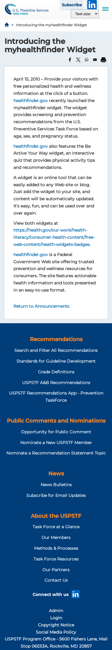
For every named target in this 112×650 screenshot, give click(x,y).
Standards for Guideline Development (56, 361)
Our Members (56, 537)
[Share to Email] (95, 60)
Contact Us (56, 580)
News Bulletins (56, 484)
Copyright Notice (56, 625)
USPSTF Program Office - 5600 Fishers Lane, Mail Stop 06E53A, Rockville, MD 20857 (56, 642)
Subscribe (72, 4)
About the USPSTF (56, 516)
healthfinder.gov (30, 100)
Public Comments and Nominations (56, 421)
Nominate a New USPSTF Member (56, 442)
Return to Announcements (41, 306)
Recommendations (56, 339)
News (56, 473)
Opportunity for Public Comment (56, 432)
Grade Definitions (56, 372)
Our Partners (56, 569)
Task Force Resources (56, 559)
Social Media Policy (56, 632)
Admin (56, 610)
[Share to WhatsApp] (87, 60)
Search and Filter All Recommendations (56, 350)
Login (56, 617)
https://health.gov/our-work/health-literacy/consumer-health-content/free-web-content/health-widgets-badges (54, 237)
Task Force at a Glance (56, 526)
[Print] (103, 60)
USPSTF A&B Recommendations (56, 382)
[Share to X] (78, 60)
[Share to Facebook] (70, 60)
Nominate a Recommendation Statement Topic (56, 453)
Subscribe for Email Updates (56, 495)
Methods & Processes (56, 548)
